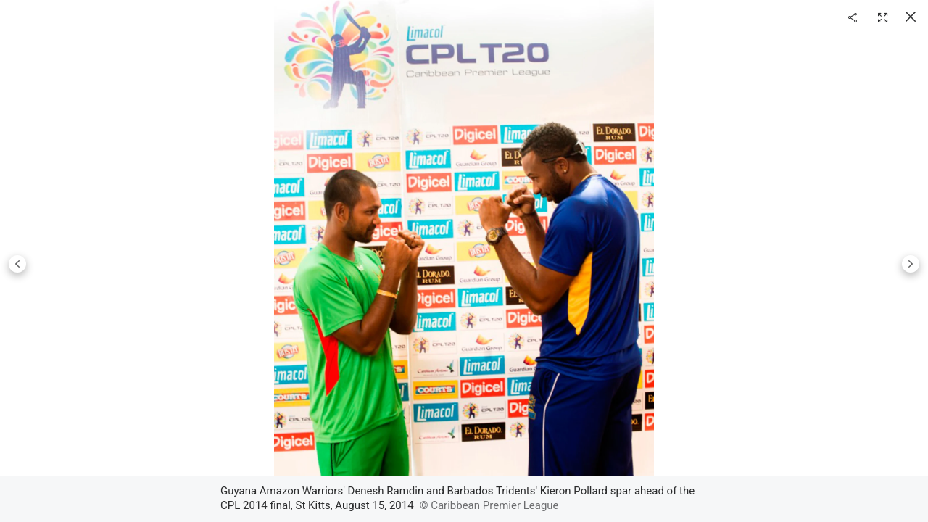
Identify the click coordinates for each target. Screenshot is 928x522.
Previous (17, 264)
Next (910, 264)
